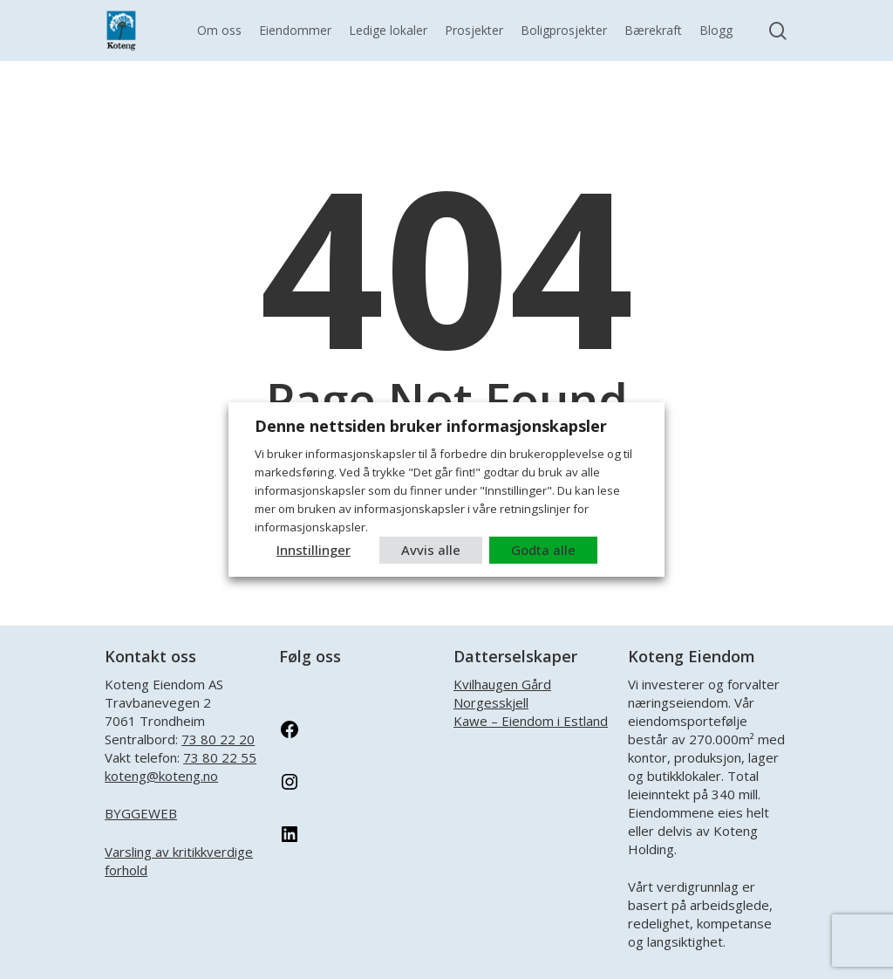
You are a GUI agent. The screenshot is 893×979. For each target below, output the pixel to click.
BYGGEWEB (141, 813)
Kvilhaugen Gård (502, 684)
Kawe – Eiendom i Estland (530, 720)
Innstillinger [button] (313, 549)
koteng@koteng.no (161, 775)
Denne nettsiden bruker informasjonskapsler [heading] (431, 425)
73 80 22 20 (218, 739)
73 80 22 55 (219, 757)
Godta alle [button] (543, 549)
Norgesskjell (490, 702)
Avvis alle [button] (430, 549)
